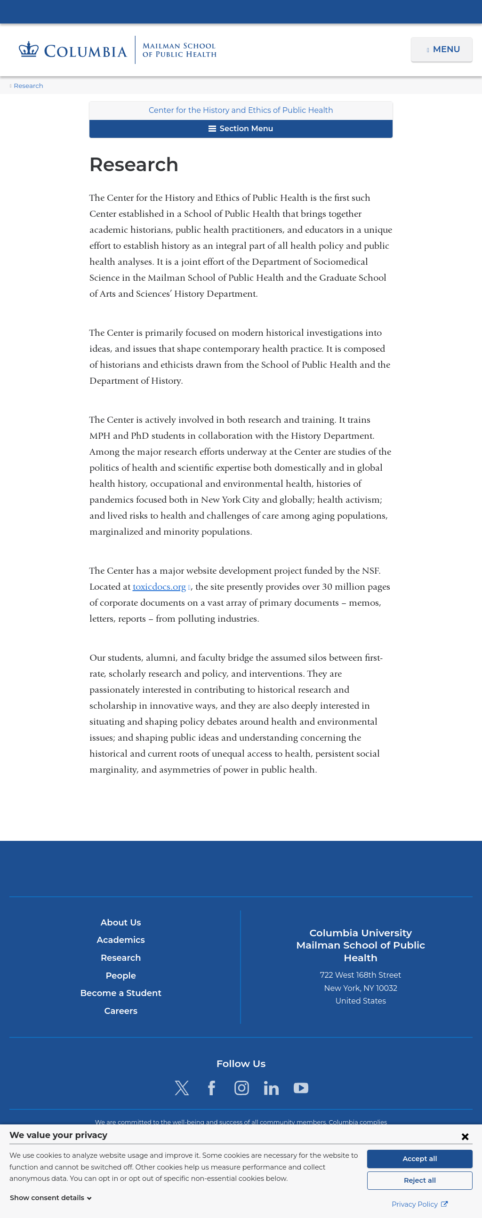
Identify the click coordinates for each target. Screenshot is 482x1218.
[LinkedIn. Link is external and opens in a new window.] (271, 1088)
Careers (121, 1011)
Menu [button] (447, 49)
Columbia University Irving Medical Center (241, 11)
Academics (120, 940)
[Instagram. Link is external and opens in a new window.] (241, 1088)
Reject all (419, 1180)
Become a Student (121, 993)
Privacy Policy (420, 1204)
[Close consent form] (465, 1136)
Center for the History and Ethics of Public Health (241, 110)
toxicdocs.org (162, 586)
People (121, 976)
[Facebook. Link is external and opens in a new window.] (211, 1088)
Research (27, 85)
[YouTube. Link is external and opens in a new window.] (301, 1088)
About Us (121, 922)
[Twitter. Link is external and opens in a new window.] (182, 1088)
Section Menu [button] (241, 129)
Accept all (420, 1159)
